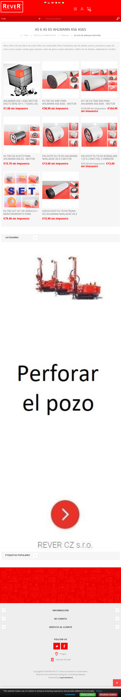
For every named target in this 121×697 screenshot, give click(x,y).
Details (99, 691)
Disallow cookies (108, 694)
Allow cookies (87, 694)
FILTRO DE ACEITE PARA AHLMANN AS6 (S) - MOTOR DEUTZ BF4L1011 (19, 159)
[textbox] (80, 19)
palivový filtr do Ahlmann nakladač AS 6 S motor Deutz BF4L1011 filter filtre (60, 159)
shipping (81, 674)
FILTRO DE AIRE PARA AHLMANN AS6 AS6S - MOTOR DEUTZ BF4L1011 (59, 104)
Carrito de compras (88, 9)
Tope (26, 35)
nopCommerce (66, 677)
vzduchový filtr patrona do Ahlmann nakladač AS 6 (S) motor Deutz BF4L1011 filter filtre (59, 215)
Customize (70, 694)
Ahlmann (65, 35)
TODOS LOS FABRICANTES (44, 35)
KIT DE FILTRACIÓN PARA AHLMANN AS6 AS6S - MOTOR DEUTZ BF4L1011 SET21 (98, 104)
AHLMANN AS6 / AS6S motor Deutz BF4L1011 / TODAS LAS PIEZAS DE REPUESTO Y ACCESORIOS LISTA (20, 105)
